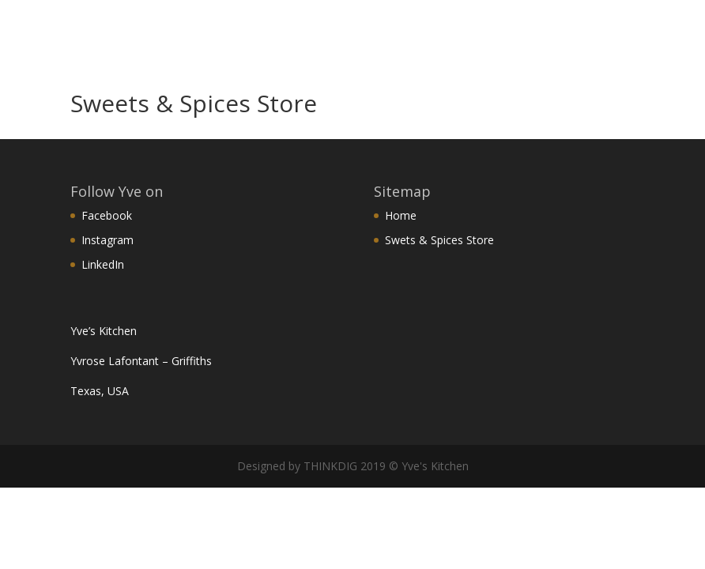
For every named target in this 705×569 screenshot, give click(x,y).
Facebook (106, 215)
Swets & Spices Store (439, 239)
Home (401, 215)
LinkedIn (102, 264)
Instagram (107, 239)
